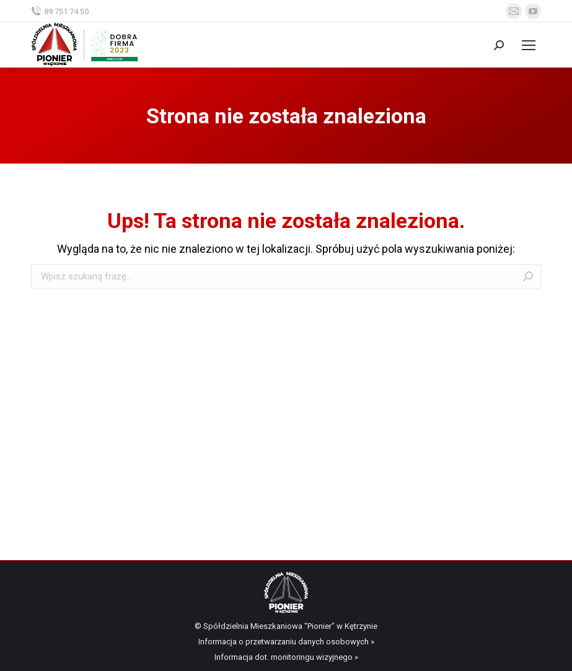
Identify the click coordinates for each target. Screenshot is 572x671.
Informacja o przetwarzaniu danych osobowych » (286, 641)
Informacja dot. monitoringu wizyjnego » (286, 657)
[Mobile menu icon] (528, 45)
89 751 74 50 (60, 11)
